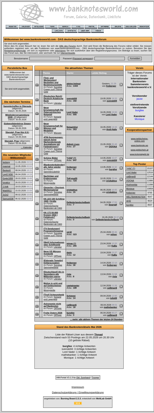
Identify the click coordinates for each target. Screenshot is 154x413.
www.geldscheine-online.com (139, 139)
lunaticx (6, 182)
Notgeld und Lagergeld (52, 118)
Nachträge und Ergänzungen (51, 177)
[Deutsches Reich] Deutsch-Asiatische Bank (53, 98)
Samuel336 (8, 199)
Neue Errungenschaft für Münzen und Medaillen (53, 127)
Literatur (58, 103)
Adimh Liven (73, 144)
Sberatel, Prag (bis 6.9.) (17, 132)
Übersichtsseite (67, 53)
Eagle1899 (8, 178)
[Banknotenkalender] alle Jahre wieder (54, 166)
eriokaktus (111, 181)
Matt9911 (7, 190)
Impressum (77, 387)
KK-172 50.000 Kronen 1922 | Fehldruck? (51, 214)
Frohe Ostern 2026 (53, 313)
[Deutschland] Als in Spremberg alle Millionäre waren (54, 274)
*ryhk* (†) (71, 158)
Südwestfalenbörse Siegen (17, 123)
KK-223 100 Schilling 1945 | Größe (54, 200)
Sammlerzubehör (52, 171)
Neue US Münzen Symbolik (52, 252)
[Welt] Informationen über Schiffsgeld (54, 243)
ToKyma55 (72, 178)
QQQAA (113, 146)
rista (69, 274)
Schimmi (71, 296)
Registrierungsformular (15, 50)
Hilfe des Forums (67, 46)
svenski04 (72, 98)
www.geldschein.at (139, 150)
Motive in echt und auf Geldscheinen (53, 284)
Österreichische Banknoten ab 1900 (53, 207)
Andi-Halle (111, 129)
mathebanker (110, 307)
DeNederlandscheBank (78, 202)
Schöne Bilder (51, 158)
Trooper (95, 377)
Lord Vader (72, 112)
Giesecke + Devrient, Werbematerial (54, 188)
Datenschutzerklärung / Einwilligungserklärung (78, 392)
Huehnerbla (131, 184)
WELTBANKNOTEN (135, 197)
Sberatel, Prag (11, 141)
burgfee (113, 169)
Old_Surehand (83, 377)
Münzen (57, 133)
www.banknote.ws (139, 145)
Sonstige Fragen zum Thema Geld (53, 89)
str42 (69, 232)
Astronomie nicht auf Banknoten (52, 305)
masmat (6, 166)
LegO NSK (8, 174)
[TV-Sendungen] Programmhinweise (53, 229)
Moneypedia (49, 183)
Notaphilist (72, 127)
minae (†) (71, 243)
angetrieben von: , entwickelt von (77, 398)
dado (69, 252)
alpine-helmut (74, 83)
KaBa (114, 246)
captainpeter (73, 285)
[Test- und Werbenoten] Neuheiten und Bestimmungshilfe (53, 81)
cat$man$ (112, 288)
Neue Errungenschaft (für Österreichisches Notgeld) (54, 111)
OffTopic (58, 160)
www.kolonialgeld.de (139, 154)
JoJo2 (5, 194)
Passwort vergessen (82, 58)
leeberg (6, 162)
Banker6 (7, 170)
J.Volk (5, 186)
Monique (130, 188)
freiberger (111, 86)
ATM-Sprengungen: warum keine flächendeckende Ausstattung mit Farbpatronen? (53, 142)
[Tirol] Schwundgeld (54, 294)
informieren (60, 50)
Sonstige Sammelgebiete (53, 193)
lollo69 (113, 298)
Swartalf (113, 205)
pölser (114, 234)
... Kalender (26, 147)
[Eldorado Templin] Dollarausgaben (53, 261)
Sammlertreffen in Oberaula (17, 106)
